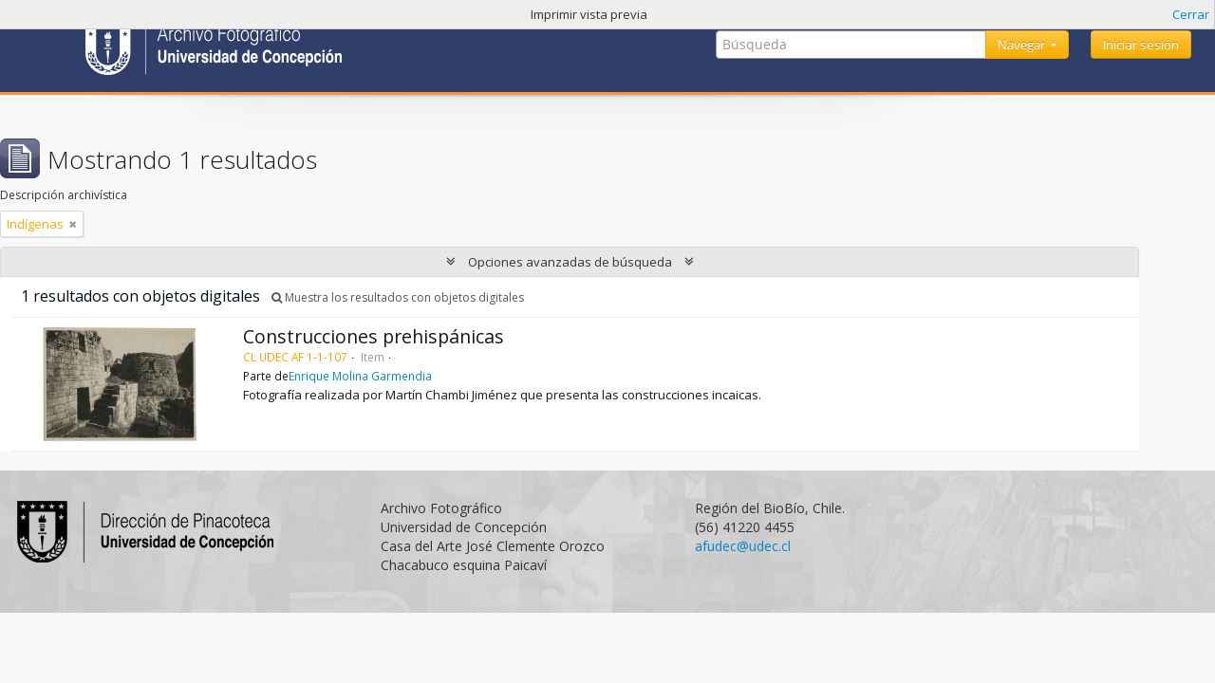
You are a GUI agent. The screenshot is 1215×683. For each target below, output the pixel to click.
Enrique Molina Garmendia (360, 375)
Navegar (1023, 44)
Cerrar (1190, 14)
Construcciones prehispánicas (373, 336)
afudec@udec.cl (743, 546)
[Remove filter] (73, 223)
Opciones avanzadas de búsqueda (570, 261)
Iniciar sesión (1141, 44)
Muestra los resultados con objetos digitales (397, 297)
